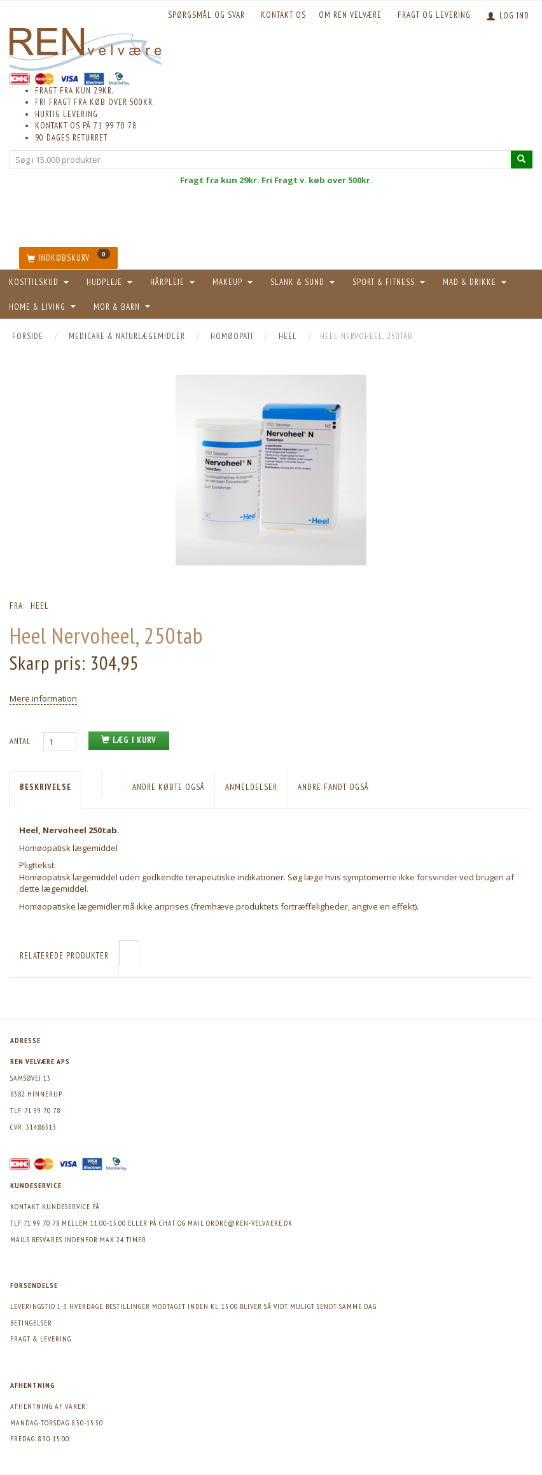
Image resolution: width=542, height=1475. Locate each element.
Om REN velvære (350, 15)
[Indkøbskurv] (68, 258)
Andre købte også (168, 787)
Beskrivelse (45, 787)
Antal (22, 741)
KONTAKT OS (283, 15)
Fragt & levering (40, 1338)
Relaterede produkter (64, 955)
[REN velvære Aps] (85, 47)
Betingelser (31, 1322)
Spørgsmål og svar (206, 15)
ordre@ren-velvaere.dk (249, 1223)
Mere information (43, 698)
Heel (40, 605)
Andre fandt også (333, 787)
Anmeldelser (251, 787)
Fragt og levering (434, 15)
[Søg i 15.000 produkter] (521, 159)
